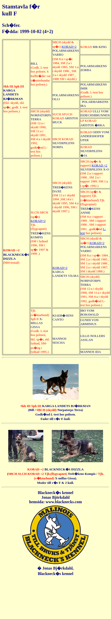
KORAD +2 (99, 165)
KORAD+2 (68, 46)
